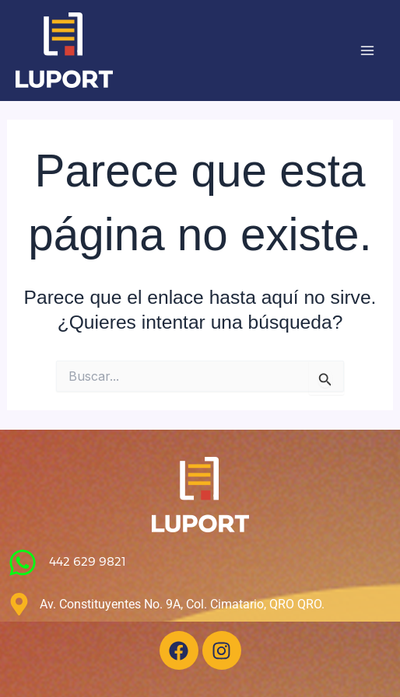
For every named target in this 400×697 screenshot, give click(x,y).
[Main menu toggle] (366, 50)
